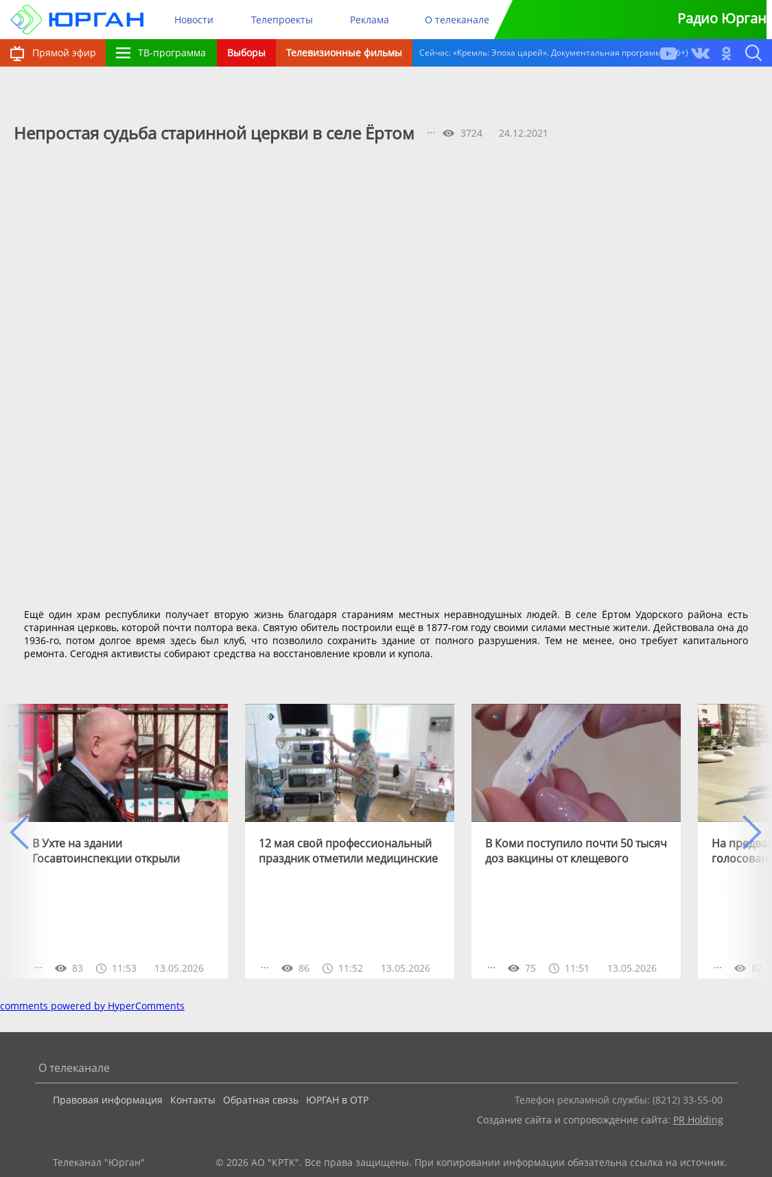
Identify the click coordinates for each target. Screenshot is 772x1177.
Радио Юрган (722, 18)
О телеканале (457, 19)
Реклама (369, 19)
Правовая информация (108, 1099)
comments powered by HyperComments (92, 1005)
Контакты (192, 1099)
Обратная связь (261, 1099)
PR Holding (698, 1119)
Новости (193, 19)
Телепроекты (282, 19)
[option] (123, 841)
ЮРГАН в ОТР (337, 1099)
